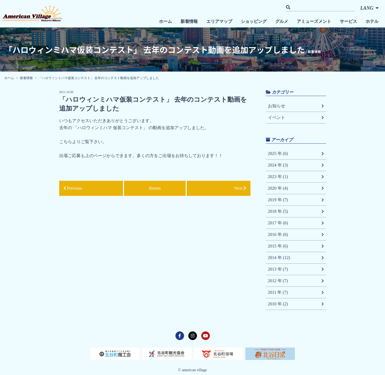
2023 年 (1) (296, 176)
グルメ (281, 21)
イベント (296, 117)
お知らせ (296, 106)
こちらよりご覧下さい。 (83, 141)
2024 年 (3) (296, 165)
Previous (72, 188)
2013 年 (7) (296, 269)
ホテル (372, 21)
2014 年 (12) (296, 257)
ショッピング (254, 21)
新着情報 (189, 21)
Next (240, 188)
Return (155, 188)
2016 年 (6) (296, 234)
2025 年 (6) (296, 153)
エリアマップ (219, 21)
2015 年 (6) (296, 246)
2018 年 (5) (296, 211)
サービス (348, 21)
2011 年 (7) (296, 292)
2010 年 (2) (296, 304)
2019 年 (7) (296, 200)
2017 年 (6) (296, 223)
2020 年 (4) (296, 188)
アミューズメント (314, 21)
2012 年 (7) (296, 281)
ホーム (165, 21)
